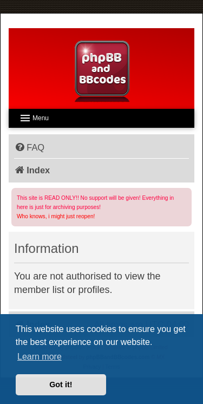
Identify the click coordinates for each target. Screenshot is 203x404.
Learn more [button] (39, 356)
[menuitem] (29, 147)
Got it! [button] (60, 384)
